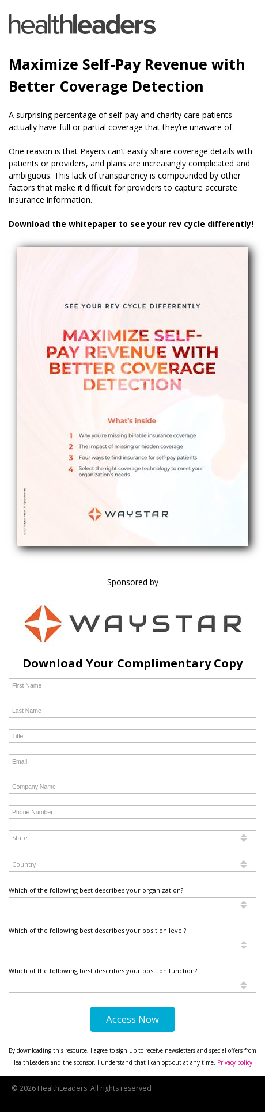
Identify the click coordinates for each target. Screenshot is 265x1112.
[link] (82, 24)
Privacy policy (234, 1062)
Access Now (132, 1019)
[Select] (132, 837)
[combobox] (132, 837)
